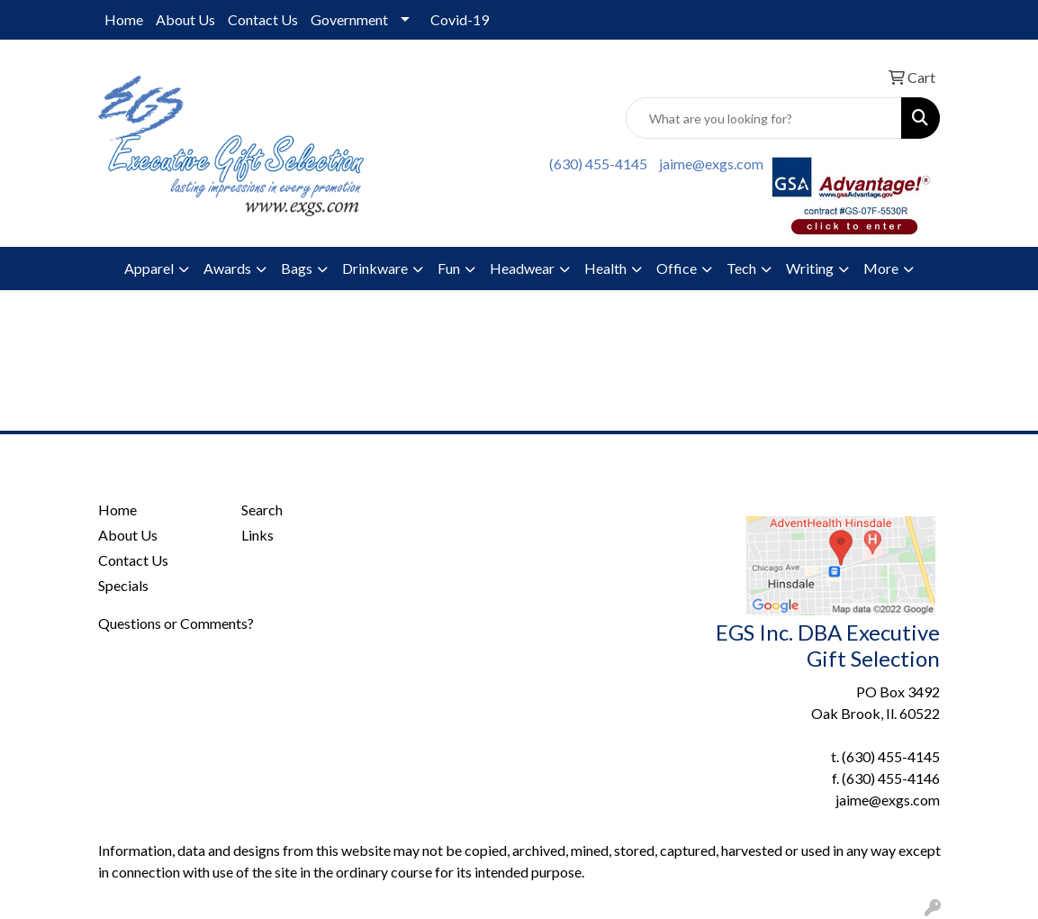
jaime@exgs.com (711, 163)
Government (349, 19)
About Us (185, 19)
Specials (123, 585)
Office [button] (676, 268)
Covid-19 (459, 19)
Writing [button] (810, 268)
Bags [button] (296, 268)
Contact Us (263, 19)
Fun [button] (449, 268)
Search (262, 509)
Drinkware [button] (375, 268)
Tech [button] (741, 268)
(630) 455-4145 (598, 163)
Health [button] (605, 268)
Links (257, 534)
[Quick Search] (764, 118)
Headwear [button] (522, 268)
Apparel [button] (149, 268)
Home (123, 19)
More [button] (880, 268)
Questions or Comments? (176, 623)
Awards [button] (227, 268)
